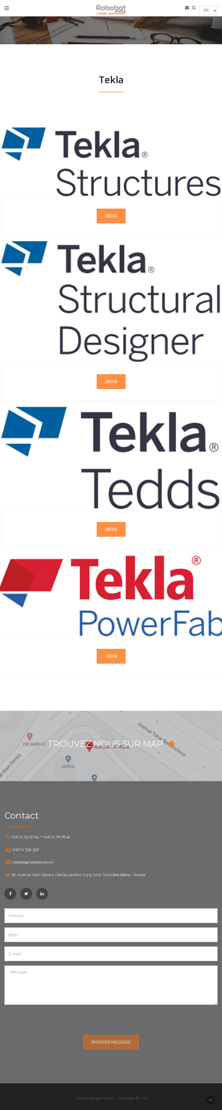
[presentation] (111, 1020)
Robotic (111, 1098)
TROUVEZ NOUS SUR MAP (111, 744)
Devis (111, 216)
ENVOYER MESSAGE (111, 1042)
